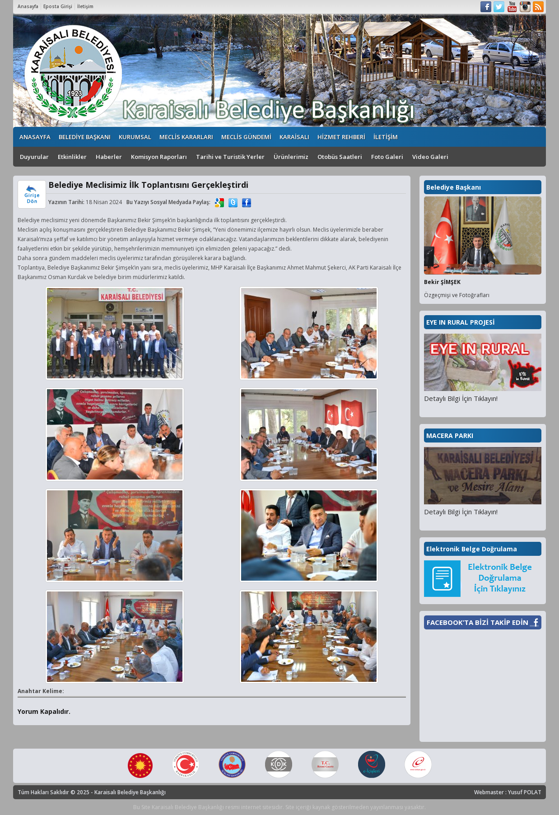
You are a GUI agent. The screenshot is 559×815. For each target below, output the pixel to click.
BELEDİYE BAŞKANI (85, 137)
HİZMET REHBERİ (341, 137)
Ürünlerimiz (291, 157)
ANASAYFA (35, 137)
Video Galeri (430, 157)
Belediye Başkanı (453, 187)
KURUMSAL (135, 137)
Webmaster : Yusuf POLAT (507, 792)
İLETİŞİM (385, 137)
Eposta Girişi (57, 6)
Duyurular (34, 157)
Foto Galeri (387, 157)
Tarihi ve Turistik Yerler (230, 157)
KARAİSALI (294, 137)
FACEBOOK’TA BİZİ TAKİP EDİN (477, 622)
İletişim (85, 6)
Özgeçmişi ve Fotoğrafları (456, 295)
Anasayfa (28, 6)
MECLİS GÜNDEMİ (246, 137)
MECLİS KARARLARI (186, 137)
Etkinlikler (72, 157)
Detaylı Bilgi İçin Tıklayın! (461, 398)
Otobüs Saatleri (339, 157)
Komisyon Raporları (159, 157)
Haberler (109, 157)
